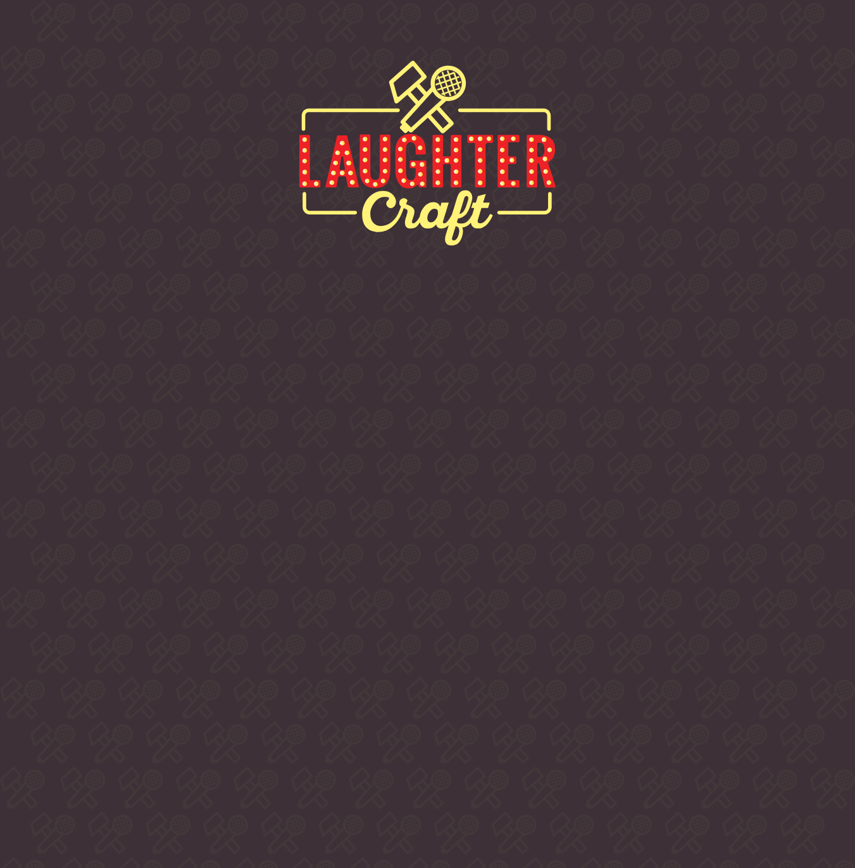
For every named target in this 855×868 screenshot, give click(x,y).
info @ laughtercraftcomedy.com (636, 749)
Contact (611, 30)
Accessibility (680, 803)
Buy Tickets (260, 30)
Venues (506, 30)
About (145, 30)
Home (55, 30)
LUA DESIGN (636, 830)
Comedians (392, 30)
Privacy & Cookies (601, 803)
